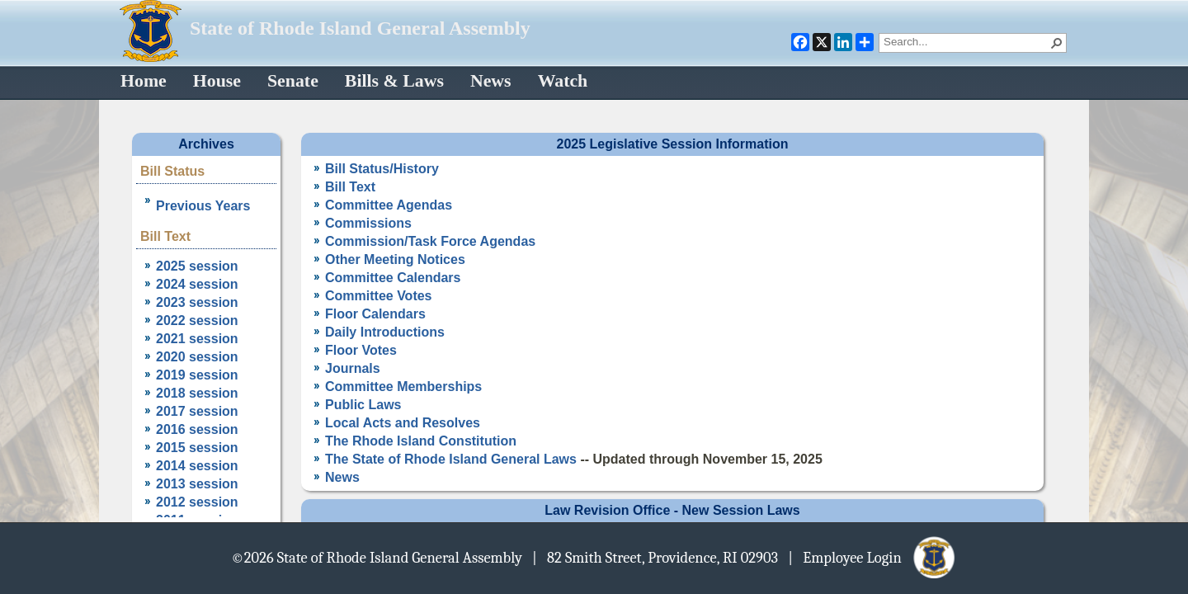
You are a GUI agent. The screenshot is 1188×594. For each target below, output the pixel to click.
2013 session (197, 484)
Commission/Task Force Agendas (430, 241)
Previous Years (203, 206)
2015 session (197, 448)
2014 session (197, 466)
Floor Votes (361, 350)
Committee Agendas (388, 205)
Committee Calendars (393, 278)
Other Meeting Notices (395, 259)
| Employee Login (872, 557)
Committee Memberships (403, 387)
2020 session (197, 357)
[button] (1057, 43)
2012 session (197, 502)
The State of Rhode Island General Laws (451, 459)
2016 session (197, 429)
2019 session (197, 375)
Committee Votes (378, 296)
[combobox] (966, 41)
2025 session (197, 266)
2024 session (197, 284)
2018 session (197, 393)
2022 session (197, 321)
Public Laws (363, 405)
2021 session (197, 339)
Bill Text (350, 187)
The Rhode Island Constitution (420, 441)
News (342, 477)
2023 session (197, 302)
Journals (352, 368)
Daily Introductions (385, 332)
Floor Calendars (375, 314)
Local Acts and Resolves (402, 423)
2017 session (197, 411)
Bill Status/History (382, 169)
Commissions (368, 223)
